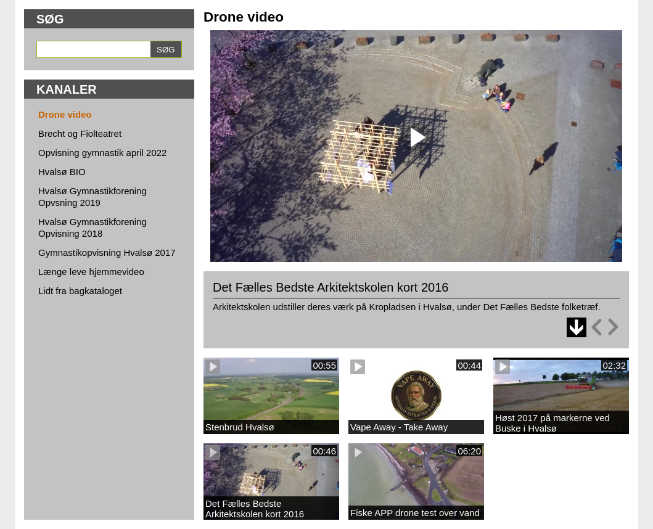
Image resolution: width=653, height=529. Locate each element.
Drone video (65, 114)
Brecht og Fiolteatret (79, 133)
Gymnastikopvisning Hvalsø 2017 (107, 252)
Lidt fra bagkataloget (80, 290)
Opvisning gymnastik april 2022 (102, 152)
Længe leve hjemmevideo (91, 271)
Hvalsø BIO (62, 171)
